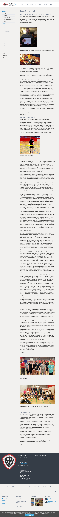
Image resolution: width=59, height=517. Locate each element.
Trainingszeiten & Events (8, 19)
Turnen (51, 486)
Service (45, 1)
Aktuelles (5, 15)
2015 (4, 27)
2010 (4, 45)
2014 (4, 29)
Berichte (4, 23)
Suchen (55, 4)
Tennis (39, 486)
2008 (4, 49)
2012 (4, 41)
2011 (4, 43)
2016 (4, 25)
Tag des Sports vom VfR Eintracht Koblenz (51, 499)
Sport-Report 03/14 (8, 33)
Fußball (25, 486)
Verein (8, 486)
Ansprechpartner (7, 17)
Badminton (4, 11)
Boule (20, 486)
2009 (4, 47)
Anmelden (51, 1)
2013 (4, 39)
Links (3, 57)
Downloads (5, 55)
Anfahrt (4, 53)
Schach (30, 486)
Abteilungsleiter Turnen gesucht (51, 502)
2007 (4, 51)
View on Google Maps (24, 466)
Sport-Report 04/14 (8, 31)
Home (5, 13)
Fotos (5, 21)
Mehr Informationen (44, 513)
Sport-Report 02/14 (8, 35)
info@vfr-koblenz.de (24, 463)
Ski (35, 486)
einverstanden (29, 515)
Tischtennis (45, 486)
